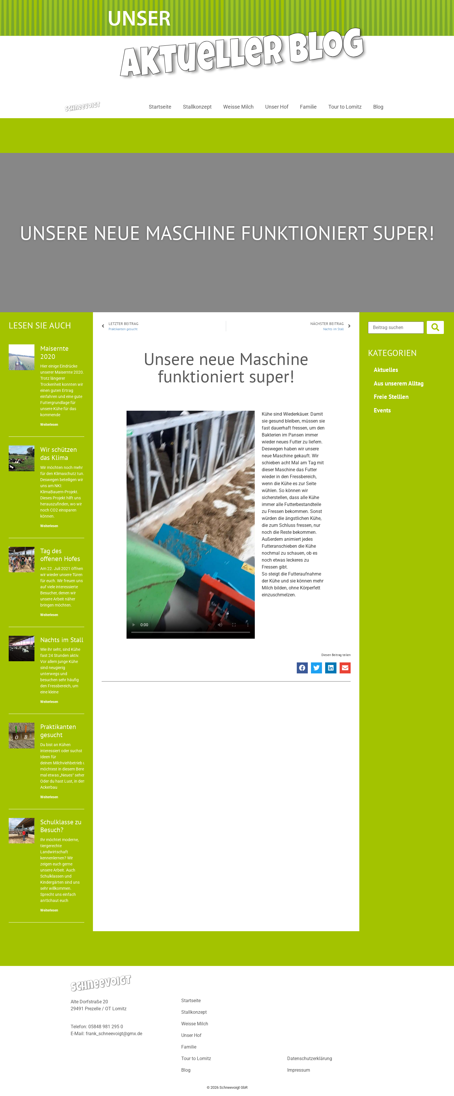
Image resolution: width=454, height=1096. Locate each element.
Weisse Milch (238, 107)
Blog (378, 107)
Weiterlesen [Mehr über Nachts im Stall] (49, 702)
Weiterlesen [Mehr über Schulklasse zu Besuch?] (49, 910)
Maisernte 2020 (54, 352)
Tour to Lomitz (345, 107)
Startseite (160, 107)
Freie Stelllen (391, 397)
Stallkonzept (197, 107)
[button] (302, 667)
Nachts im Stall (61, 639)
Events (382, 410)
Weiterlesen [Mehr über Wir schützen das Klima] (49, 526)
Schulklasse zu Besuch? (60, 826)
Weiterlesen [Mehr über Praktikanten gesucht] (49, 797)
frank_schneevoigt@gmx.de (114, 1033)
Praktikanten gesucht (58, 730)
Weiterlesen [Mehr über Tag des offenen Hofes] (49, 615)
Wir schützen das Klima (58, 453)
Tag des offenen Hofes (60, 555)
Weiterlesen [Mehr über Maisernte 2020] (49, 425)
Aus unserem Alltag (399, 383)
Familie (308, 107)
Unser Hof (276, 107)
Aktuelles (386, 370)
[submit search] (435, 327)
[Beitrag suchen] (396, 328)
